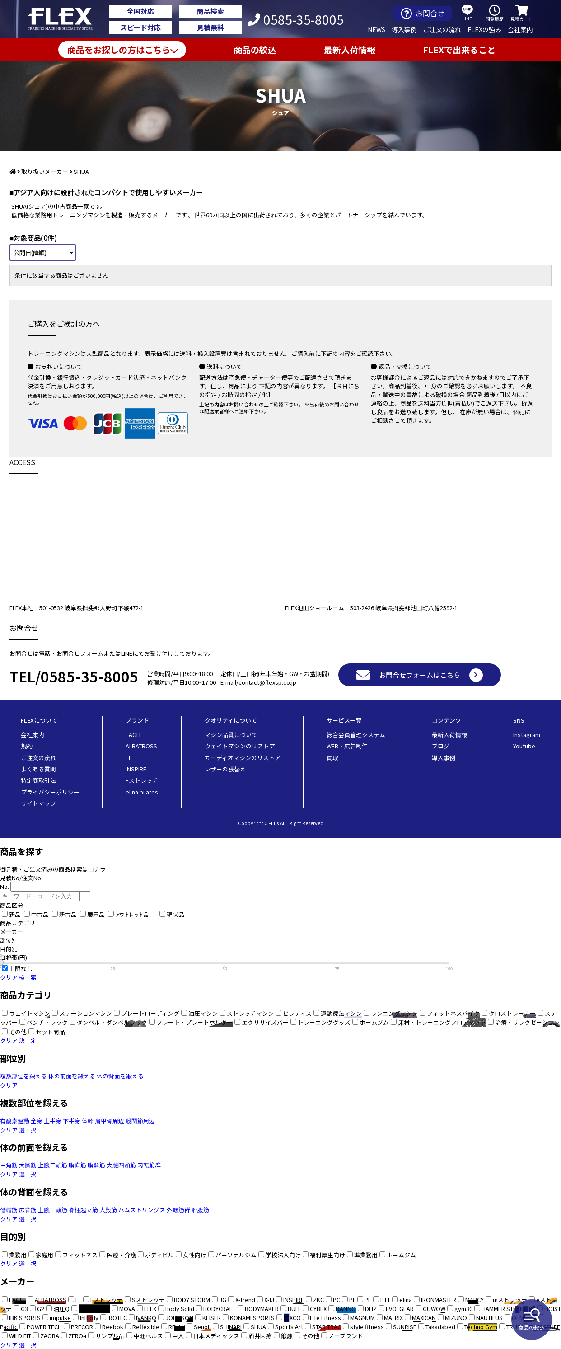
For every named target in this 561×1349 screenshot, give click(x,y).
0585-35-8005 (296, 19)
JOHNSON (179, 1317)
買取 (332, 757)
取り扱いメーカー (44, 171)
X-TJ (269, 1299)
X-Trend (245, 1299)
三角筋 (9, 1165)
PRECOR (82, 1326)
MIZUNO (456, 1317)
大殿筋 (108, 1209)
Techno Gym (480, 1326)
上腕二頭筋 (52, 1165)
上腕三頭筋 (52, 1209)
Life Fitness (325, 1317)
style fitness (367, 1326)
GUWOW (434, 1308)
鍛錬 (287, 1335)
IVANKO (146, 1317)
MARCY (474, 1299)
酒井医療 (260, 1335)
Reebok (112, 1326)
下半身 (71, 1120)
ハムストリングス (141, 1209)
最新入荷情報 (349, 49)
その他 (310, 1335)
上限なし (21, 968)
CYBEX (318, 1308)
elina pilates (142, 792)
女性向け (194, 1255)
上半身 (52, 1120)
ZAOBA (49, 1335)
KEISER (211, 1317)
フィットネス (80, 1255)
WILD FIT (20, 1335)
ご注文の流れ (442, 29)
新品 (15, 914)
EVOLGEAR (400, 1308)
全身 (36, 1120)
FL (128, 757)
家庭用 (44, 1255)
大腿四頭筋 (121, 1165)
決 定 (28, 1040)
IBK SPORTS (25, 1317)
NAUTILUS (489, 1317)
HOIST (552, 1308)
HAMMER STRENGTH (508, 1308)
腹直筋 (77, 1165)
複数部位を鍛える (23, 1076)
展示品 (96, 914)
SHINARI (231, 1326)
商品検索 (210, 11)
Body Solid (179, 1308)
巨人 (178, 1335)
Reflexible (145, 1326)
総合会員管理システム (356, 734)
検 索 (28, 977)
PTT (385, 1299)
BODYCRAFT (219, 1308)
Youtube (524, 746)
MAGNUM (362, 1317)
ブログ (440, 746)
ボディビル (159, 1255)
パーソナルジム (236, 1255)
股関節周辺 (140, 1120)
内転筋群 (149, 1165)
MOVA (127, 1308)
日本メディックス (216, 1335)
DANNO (346, 1308)
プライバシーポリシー (50, 792)
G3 (24, 1308)
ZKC (318, 1299)
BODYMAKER (262, 1308)
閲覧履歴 (495, 13)
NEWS (376, 29)
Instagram (526, 734)
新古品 (68, 914)
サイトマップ (38, 803)
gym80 (463, 1308)
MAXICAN (424, 1317)
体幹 (88, 1120)
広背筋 (28, 1209)
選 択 (28, 1129)
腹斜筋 (96, 1165)
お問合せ (422, 13)
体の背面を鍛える (120, 1076)
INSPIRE (136, 769)
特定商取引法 (38, 780)
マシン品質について (231, 734)
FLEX (150, 1308)
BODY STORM (192, 1299)
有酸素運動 (14, 1120)
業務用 (18, 1255)
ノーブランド (345, 1335)
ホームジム (401, 1255)
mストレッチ (510, 1299)
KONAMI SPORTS (252, 1317)
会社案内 (520, 29)
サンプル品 (110, 1335)
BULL (294, 1308)
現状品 (175, 914)
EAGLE (134, 734)
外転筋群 (178, 1209)
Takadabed (440, 1326)
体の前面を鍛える (71, 1076)
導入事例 (404, 29)
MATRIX (393, 1317)
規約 (27, 746)
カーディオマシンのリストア (242, 757)
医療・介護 (121, 1255)
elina (405, 1299)
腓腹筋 (200, 1209)
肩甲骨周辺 (109, 1120)
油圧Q (61, 1308)
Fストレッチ (142, 780)
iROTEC (117, 1317)
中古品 (40, 914)
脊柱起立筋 (83, 1209)
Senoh (202, 1326)
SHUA (258, 1326)
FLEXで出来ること (459, 49)
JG (222, 1299)
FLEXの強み (484, 29)
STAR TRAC (326, 1326)
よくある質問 (38, 769)
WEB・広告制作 (347, 746)
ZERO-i (77, 1335)
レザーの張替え (225, 769)
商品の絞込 (531, 1319)
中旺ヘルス (148, 1335)
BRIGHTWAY (94, 1308)
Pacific (9, 1326)
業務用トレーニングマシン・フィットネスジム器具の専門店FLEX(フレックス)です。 (65, 19)
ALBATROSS (141, 746)
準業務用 (366, 1255)
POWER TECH (44, 1326)
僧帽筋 (9, 1209)
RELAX (176, 1326)
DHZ (371, 1308)
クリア (9, 977)
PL (352, 1299)
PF (368, 1299)
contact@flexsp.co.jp (267, 682)
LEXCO (292, 1317)
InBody (89, 1317)
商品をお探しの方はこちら (118, 49)
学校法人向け (283, 1255)
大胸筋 (28, 1165)
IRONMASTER (438, 1299)
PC (336, 1299)
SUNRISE (404, 1326)
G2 (40, 1308)
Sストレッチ (148, 1299)
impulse (60, 1317)
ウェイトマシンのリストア (240, 746)
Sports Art (289, 1326)
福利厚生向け (327, 1255)
